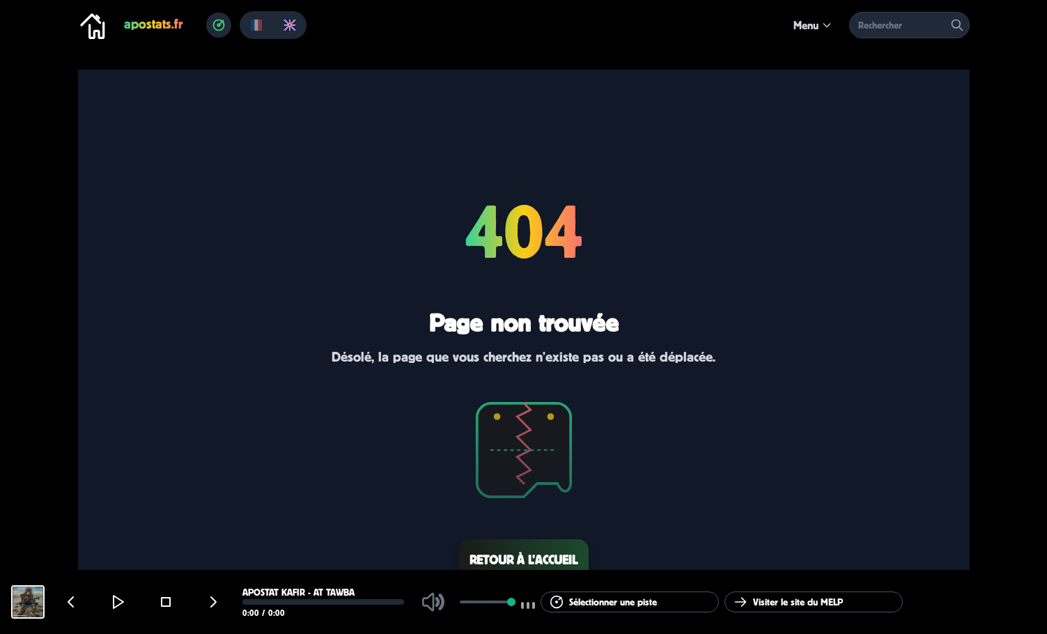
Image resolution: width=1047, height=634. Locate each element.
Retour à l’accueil (523, 559)
